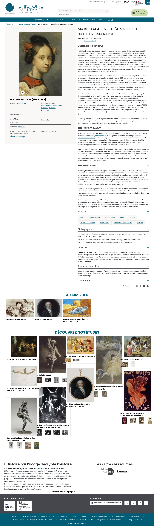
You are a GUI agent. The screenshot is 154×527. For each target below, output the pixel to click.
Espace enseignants (113, 2)
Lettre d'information (95, 2)
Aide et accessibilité (118, 517)
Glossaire (82, 247)
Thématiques (41, 19)
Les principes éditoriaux (99, 517)
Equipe (84, 517)
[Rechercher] (81, 11)
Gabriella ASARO (90, 41)
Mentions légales (18, 520)
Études (14, 517)
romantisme (110, 218)
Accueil (8, 24)
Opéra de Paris (95, 218)
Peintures (21, 127)
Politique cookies (133, 520)
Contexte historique (91, 45)
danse (82, 218)
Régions (44, 517)
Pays (53, 517)
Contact (83, 520)
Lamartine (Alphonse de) (123, 223)
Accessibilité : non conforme (77, 524)
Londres (132, 218)
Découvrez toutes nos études (25, 24)
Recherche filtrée (87, 19)
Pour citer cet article (88, 266)
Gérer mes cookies (116, 520)
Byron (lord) (104, 223)
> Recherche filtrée (63, 15)
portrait (140, 223)
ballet (122, 218)
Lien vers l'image (18, 137)
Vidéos (102, 19)
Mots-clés (56, 19)
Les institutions (135, 517)
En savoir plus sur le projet (62, 492)
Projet (74, 517)
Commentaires (85, 280)
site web (46, 110)
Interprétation (87, 165)
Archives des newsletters (67, 520)
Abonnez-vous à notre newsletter (106, 503)
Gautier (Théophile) (87, 223)
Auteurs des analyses (29, 517)
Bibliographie (85, 229)
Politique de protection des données (41, 520)
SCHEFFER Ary (21, 103)
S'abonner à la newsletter (139, 12)
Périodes (70, 19)
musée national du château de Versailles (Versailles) (52, 106)
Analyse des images (89, 128)
